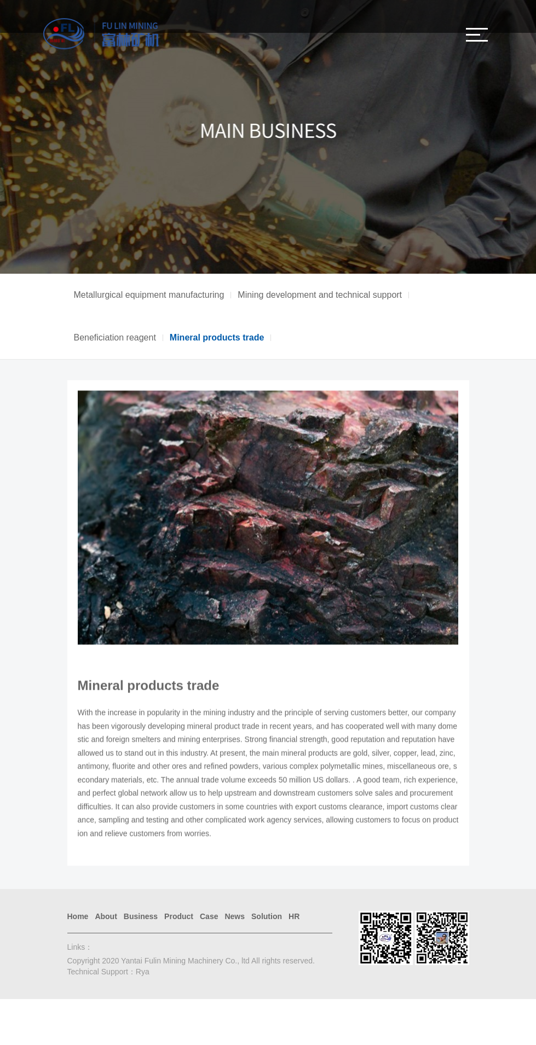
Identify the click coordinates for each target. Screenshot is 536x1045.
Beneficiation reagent (115, 337)
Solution (266, 916)
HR (294, 916)
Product (178, 916)
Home (78, 916)
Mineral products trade (217, 337)
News (234, 916)
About (106, 916)
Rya (142, 971)
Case (209, 916)
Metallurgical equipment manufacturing (149, 295)
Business (141, 916)
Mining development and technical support (320, 295)
